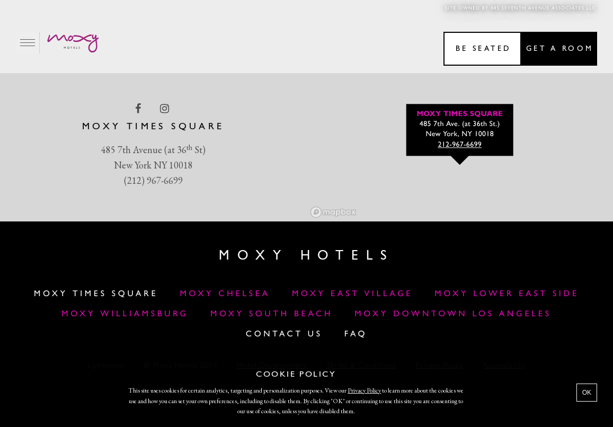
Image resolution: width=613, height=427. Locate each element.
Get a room (559, 49)
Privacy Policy (364, 390)
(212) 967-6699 (153, 180)
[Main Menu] (28, 43)
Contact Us (284, 334)
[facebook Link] (139, 108)
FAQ (356, 334)
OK (586, 392)
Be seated (483, 49)
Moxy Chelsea (225, 294)
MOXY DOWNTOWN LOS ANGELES (452, 314)
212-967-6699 (460, 145)
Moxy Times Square (96, 294)
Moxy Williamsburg (125, 314)
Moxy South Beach (271, 314)
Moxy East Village (352, 294)
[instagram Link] (166, 108)
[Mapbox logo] (333, 212)
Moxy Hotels (306, 256)
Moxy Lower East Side (506, 294)
